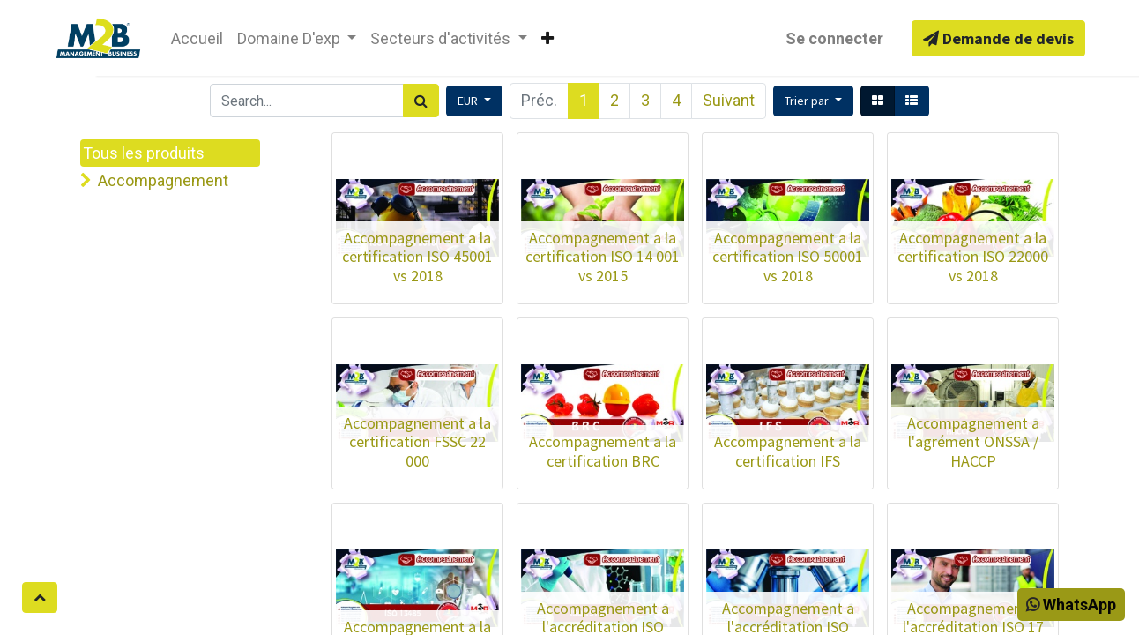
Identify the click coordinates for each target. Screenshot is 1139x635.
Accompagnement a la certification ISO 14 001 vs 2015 (602, 257)
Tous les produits (144, 153)
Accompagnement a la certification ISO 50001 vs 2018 (787, 257)
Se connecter (834, 38)
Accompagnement (163, 180)
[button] (547, 38)
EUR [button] (469, 100)
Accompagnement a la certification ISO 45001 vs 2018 (417, 257)
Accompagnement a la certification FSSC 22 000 (417, 442)
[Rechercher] (421, 100)
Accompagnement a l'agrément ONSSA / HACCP (973, 442)
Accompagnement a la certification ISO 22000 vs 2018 (972, 257)
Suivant (729, 100)
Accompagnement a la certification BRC (602, 451)
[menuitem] (197, 38)
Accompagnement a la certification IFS (787, 451)
